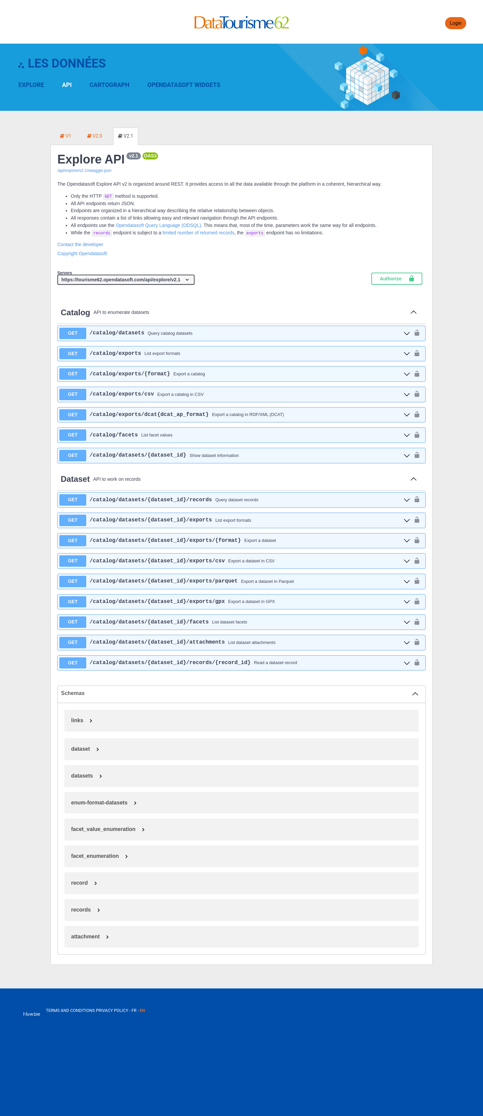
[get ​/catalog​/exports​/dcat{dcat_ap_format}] (234, 415)
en (142, 1010)
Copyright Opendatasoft (82, 253)
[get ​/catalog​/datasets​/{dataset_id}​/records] (234, 500)
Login (456, 23)
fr (134, 1010)
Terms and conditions (71, 1010)
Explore (31, 84)
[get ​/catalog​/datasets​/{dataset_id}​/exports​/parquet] (234, 581)
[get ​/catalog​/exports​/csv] (234, 394)
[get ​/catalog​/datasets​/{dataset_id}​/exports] (234, 520)
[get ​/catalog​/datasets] (234, 333)
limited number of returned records (198, 232)
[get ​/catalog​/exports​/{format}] (234, 374)
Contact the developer (80, 244)
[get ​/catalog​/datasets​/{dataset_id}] (234, 455)
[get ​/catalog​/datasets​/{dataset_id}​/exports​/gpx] (234, 602)
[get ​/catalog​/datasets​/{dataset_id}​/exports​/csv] (234, 561)
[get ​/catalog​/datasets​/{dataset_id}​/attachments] (234, 642)
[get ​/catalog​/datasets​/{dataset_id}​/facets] (234, 622)
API (67, 84)
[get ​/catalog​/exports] (234, 354)
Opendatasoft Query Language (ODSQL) (158, 225)
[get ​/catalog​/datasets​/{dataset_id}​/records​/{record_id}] (234, 663)
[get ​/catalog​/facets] (234, 435)
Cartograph (109, 84)
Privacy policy (112, 1010)
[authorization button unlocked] (417, 333)
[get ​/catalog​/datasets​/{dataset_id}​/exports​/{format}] (234, 541)
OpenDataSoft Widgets (183, 84)
